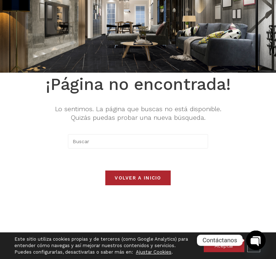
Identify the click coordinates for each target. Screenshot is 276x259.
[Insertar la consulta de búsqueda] (138, 141)
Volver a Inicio (138, 178)
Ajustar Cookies (153, 252)
